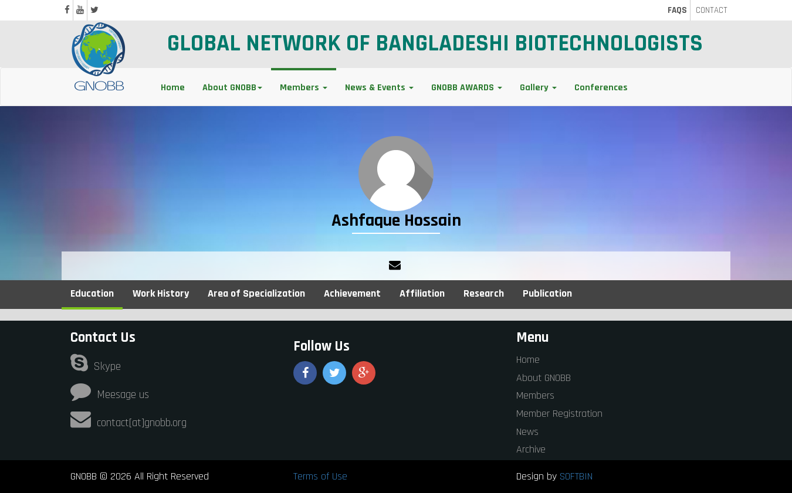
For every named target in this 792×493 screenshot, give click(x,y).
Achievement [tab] (352, 293)
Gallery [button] (538, 87)
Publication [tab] (547, 293)
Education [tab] (92, 293)
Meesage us (109, 394)
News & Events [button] (379, 87)
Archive (531, 449)
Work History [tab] (161, 293)
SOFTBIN (576, 476)
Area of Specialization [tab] (256, 293)
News (527, 431)
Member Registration (559, 413)
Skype (95, 366)
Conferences (601, 87)
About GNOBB (543, 378)
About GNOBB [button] (232, 87)
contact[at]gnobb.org (128, 423)
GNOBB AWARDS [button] (466, 87)
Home (173, 87)
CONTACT (711, 10)
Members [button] (303, 87)
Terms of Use (320, 476)
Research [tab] (483, 293)
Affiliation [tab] (422, 293)
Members (535, 395)
